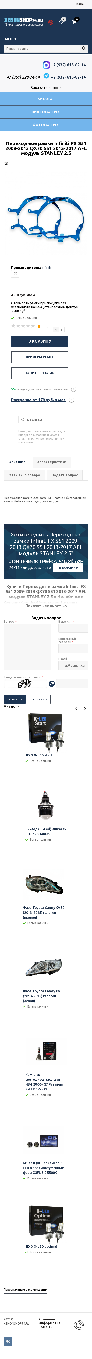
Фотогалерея (46, 125)
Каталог (46, 99)
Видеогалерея (46, 112)
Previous (76, 708)
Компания (46, 1319)
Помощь (45, 1327)
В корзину (39, 341)
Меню (10, 39)
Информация (49, 1323)
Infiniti (46, 268)
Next (84, 708)
